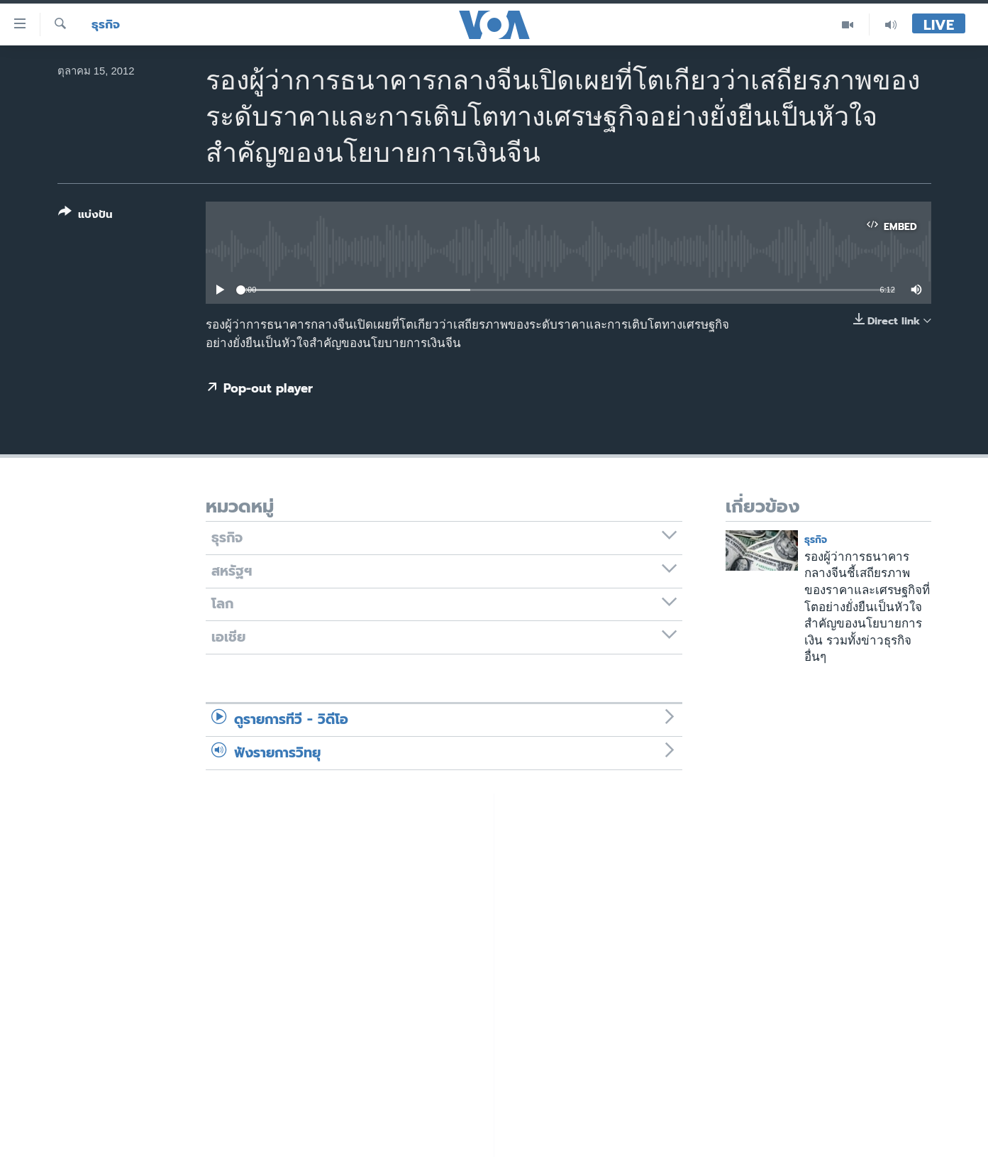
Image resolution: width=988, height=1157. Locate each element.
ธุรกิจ (105, 24)
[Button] (85, 216)
